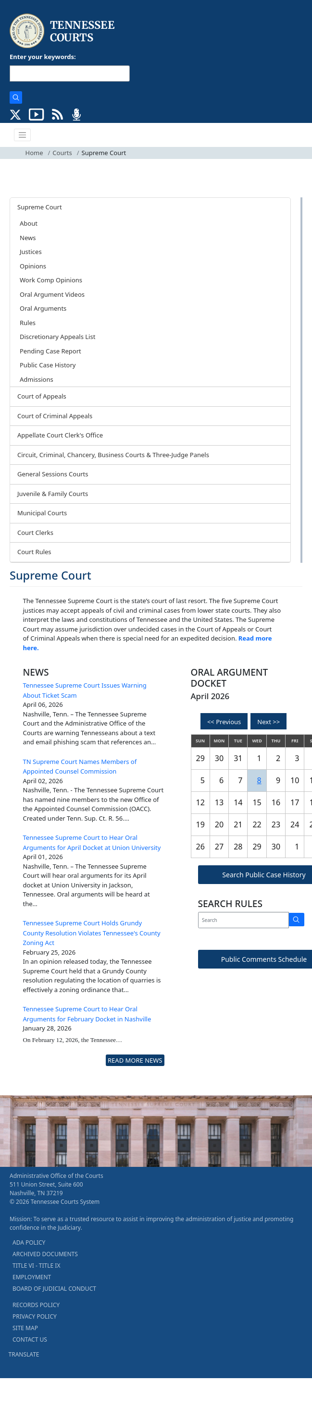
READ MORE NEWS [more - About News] (135, 1060)
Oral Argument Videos (52, 294)
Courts (62, 152)
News (28, 237)
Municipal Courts (42, 513)
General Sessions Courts (52, 474)
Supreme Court (39, 207)
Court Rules (34, 551)
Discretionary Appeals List (57, 336)
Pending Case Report (50, 351)
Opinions (33, 266)
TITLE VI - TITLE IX (36, 1265)
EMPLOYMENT (31, 1277)
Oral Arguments (43, 308)
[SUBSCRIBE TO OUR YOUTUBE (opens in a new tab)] (36, 113)
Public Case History (47, 365)
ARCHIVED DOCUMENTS (45, 1254)
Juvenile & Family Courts (52, 493)
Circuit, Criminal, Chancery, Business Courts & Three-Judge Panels (113, 454)
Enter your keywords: (43, 56)
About (28, 223)
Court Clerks (35, 532)
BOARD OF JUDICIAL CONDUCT (54, 1289)
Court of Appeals (41, 396)
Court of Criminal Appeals (54, 416)
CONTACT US (29, 1339)
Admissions (36, 379)
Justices (31, 251)
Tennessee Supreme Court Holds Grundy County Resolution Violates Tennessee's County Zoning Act (92, 933)
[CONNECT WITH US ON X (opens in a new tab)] (16, 113)
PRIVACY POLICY (34, 1316)
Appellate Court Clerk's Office (60, 435)
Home (34, 152)
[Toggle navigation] (22, 135)
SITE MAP (25, 1328)
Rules (28, 322)
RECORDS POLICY (36, 1305)
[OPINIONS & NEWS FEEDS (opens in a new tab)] (57, 113)
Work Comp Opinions (51, 280)
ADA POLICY (28, 1242)
